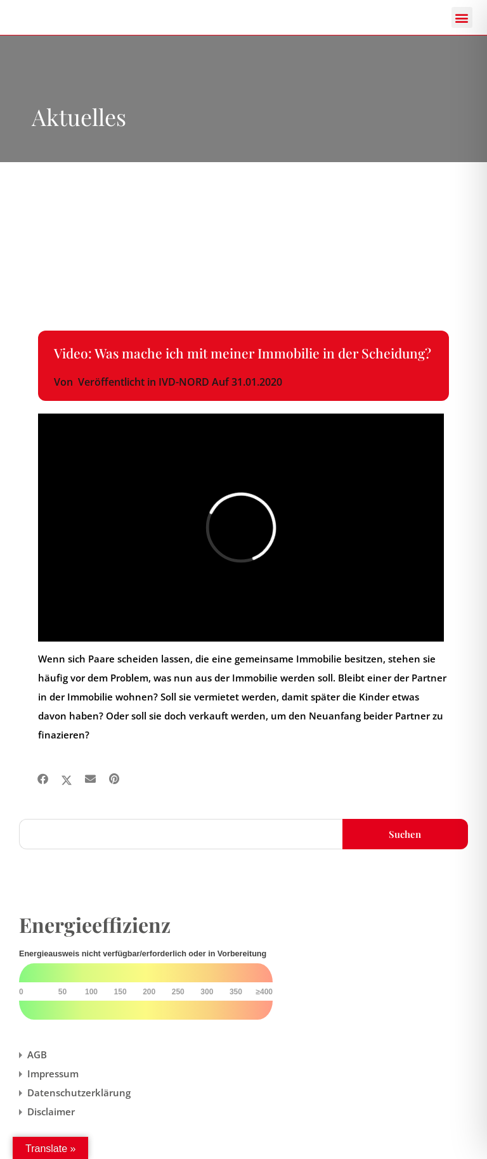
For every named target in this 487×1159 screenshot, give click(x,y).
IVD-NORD (184, 382)
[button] (461, 17)
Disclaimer (51, 1111)
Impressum (53, 1073)
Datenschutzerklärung (79, 1092)
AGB (37, 1054)
